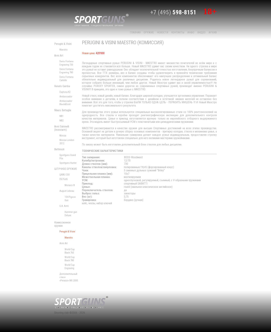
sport (101, 20)
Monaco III (70, 185)
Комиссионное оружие (62, 224)
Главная (135, 32)
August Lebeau (66, 191)
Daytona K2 (65, 92)
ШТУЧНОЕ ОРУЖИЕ (65, 168)
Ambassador (65, 96)
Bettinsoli (59, 149)
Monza (62, 135)
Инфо (190, 32)
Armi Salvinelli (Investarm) (61, 128)
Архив (213, 32)
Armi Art (58, 55)
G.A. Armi (64, 206)
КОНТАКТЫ (177, 32)
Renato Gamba (62, 86)
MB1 (61, 116)
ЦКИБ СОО (64, 174)
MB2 (61, 120)
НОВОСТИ (162, 32)
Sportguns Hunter (68, 163)
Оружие (149, 32)
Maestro (63, 49)
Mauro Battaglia (62, 110)
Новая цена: (88, 53)
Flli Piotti (63, 179)
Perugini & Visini (63, 43)
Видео (201, 32)
